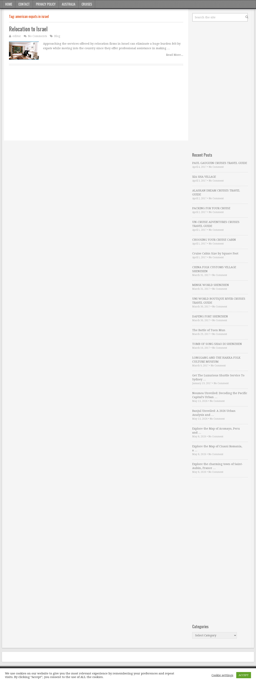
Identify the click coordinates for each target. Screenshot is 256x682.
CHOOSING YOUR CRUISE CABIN (214, 239)
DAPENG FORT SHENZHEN (210, 316)
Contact (24, 4)
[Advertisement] (96, 107)
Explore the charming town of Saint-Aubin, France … (217, 466)
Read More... (174, 54)
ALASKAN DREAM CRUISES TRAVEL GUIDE (216, 192)
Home (8, 4)
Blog (57, 36)
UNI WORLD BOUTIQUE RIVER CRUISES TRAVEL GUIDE (218, 300)
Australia (68, 4)
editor (17, 36)
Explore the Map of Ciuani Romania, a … (217, 448)
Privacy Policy (46, 4)
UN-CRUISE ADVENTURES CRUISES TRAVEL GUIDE (215, 224)
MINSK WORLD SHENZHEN (210, 285)
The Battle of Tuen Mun (208, 330)
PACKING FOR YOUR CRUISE (211, 208)
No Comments (37, 36)
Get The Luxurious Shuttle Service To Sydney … (218, 377)
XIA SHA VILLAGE (204, 176)
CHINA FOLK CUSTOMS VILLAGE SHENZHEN (214, 269)
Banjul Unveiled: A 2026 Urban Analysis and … (213, 412)
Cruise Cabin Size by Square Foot (215, 253)
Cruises (87, 4)
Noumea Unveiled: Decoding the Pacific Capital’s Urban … (219, 395)
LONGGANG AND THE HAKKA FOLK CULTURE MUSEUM (216, 359)
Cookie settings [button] (222, 675)
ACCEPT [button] (244, 675)
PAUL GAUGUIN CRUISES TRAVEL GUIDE (219, 163)
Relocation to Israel (28, 29)
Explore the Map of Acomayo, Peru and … (216, 430)
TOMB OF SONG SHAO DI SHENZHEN (217, 343)
